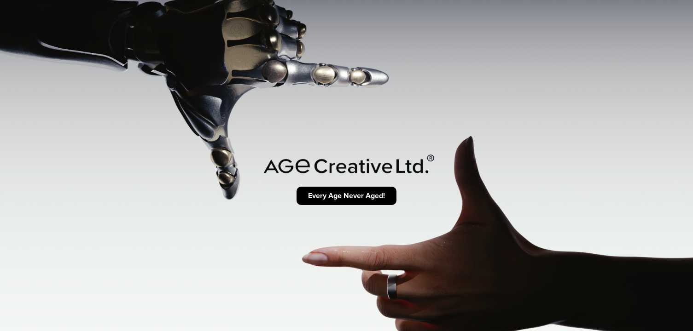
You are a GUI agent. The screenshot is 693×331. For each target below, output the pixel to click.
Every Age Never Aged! (346, 195)
